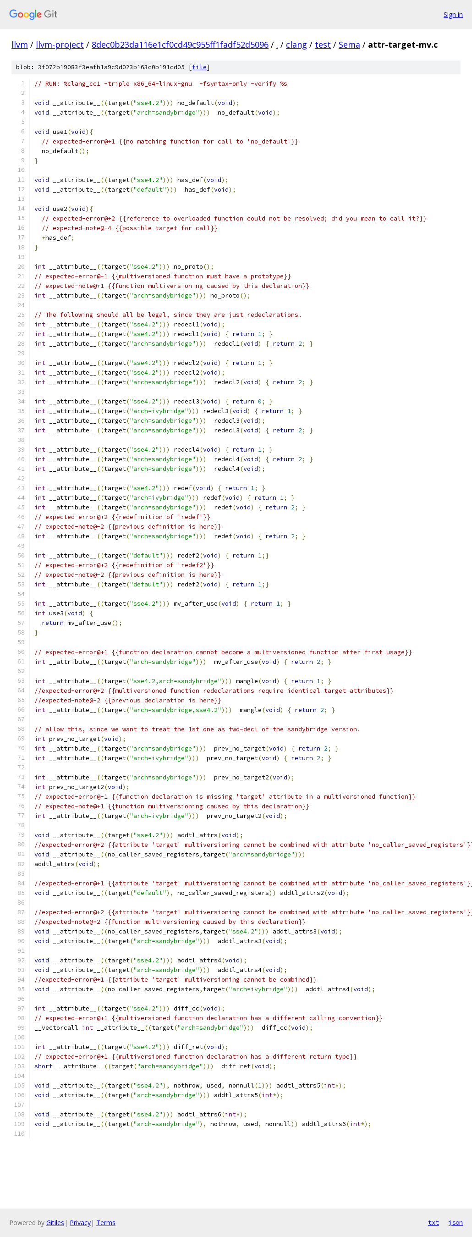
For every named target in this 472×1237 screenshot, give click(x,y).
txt (433, 1222)
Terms (105, 1222)
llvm (19, 44)
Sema (349, 44)
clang (296, 44)
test (323, 44)
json (455, 1222)
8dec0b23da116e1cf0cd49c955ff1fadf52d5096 (180, 44)
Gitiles (55, 1222)
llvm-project (60, 44)
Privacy (80, 1222)
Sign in (453, 14)
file (199, 67)
